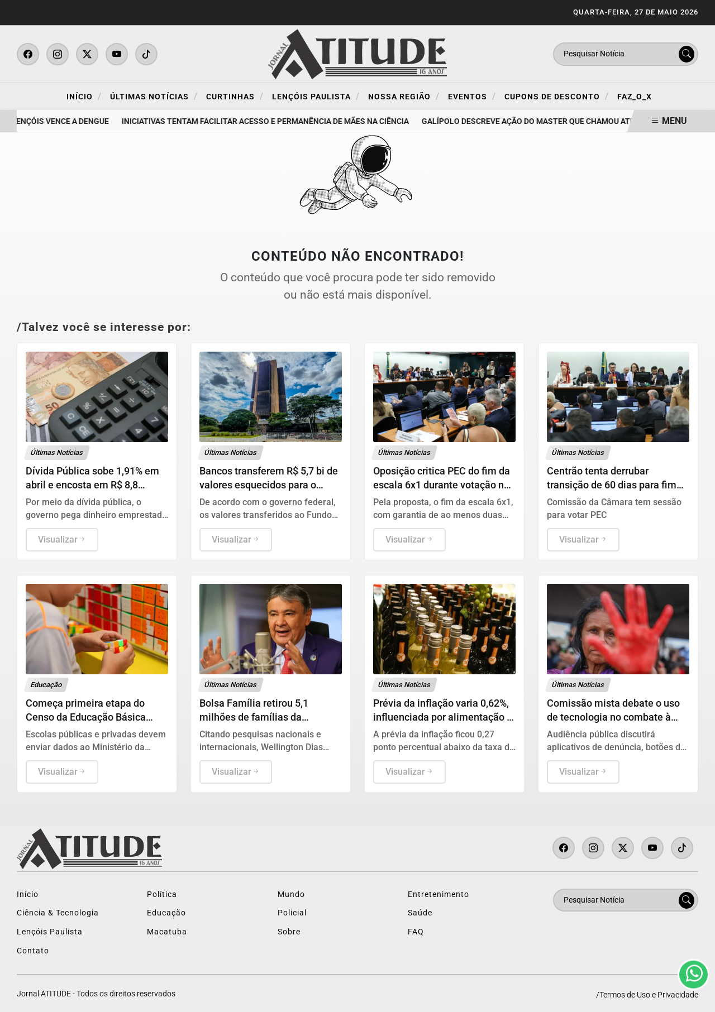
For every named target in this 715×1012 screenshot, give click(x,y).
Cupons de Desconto (556, 96)
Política (162, 894)
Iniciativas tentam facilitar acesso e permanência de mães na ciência (267, 121)
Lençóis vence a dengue (62, 121)
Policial (292, 913)
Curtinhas (235, 96)
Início (84, 96)
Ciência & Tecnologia (58, 913)
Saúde (420, 913)
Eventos (472, 96)
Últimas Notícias (154, 96)
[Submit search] (686, 54)
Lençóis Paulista (316, 96)
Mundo (291, 894)
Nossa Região (404, 96)
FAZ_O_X (634, 97)
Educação (166, 913)
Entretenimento (438, 894)
